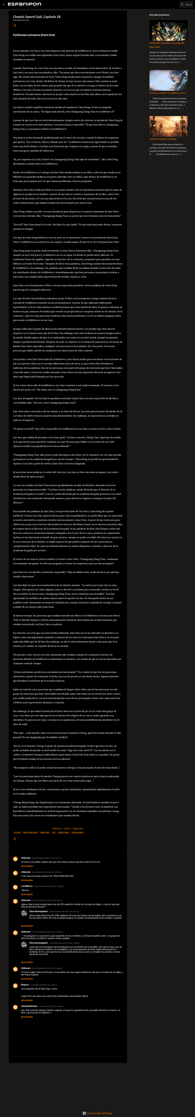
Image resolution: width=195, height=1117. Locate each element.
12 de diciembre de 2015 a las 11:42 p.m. (47, 932)
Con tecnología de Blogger (97, 1113)
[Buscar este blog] (178, 4)
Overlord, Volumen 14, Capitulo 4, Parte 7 (168, 93)
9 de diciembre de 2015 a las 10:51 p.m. (47, 872)
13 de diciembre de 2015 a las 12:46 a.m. (64, 943)
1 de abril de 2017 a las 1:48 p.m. (51, 1006)
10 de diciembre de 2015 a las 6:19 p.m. (47, 900)
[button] (14, 26)
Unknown (26, 858)
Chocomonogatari (38, 911)
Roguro (25, 984)
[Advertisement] (68, 1086)
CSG (53, 833)
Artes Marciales (30, 833)
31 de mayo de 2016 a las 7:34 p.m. (43, 985)
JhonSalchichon (29, 1006)
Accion (17, 833)
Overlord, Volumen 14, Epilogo (163, 139)
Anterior (57, 828)
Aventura (45, 833)
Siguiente (78, 828)
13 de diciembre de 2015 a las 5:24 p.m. (47, 968)
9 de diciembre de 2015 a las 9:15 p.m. (46, 858)
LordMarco (26, 886)
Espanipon (24, 4)
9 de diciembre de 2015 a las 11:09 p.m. (49, 886)
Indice (67, 828)
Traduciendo (77, 833)
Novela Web (63, 833)
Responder (27, 866)
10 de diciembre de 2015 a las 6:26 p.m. (64, 911)
